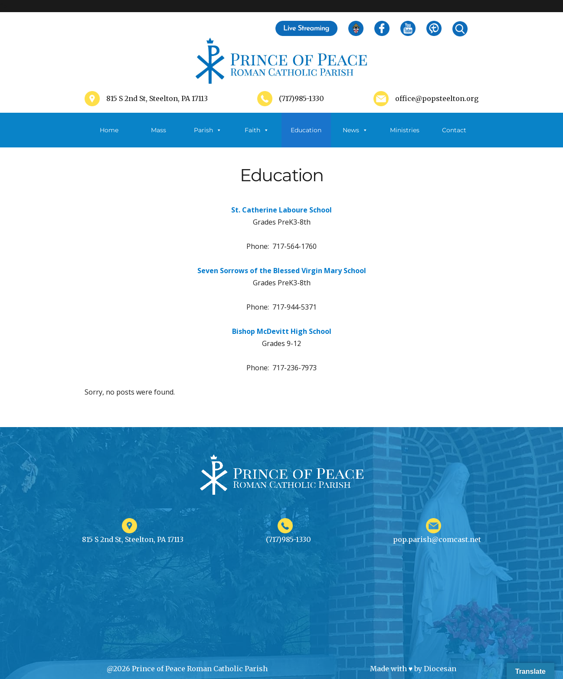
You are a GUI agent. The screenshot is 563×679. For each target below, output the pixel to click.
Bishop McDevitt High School (281, 331)
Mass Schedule (158, 136)
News (355, 130)
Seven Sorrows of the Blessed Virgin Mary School (281, 270)
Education (306, 130)
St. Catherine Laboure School (281, 210)
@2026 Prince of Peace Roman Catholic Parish (187, 668)
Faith (257, 130)
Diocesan (440, 668)
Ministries (404, 136)
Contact (454, 130)
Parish (208, 130)
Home (109, 130)
